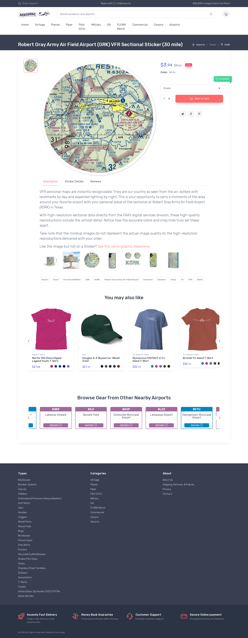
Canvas (22, 489)
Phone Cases (25, 540)
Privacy (167, 489)
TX (182, 279)
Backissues (24, 479)
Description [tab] (50, 181)
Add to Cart (199, 98)
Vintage (40, 24)
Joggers (22, 517)
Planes (55, 24)
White (200, 279)
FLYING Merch (121, 26)
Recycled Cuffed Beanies (32, 554)
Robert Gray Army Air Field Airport (121, 279)
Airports (174, 24)
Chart (56, 279)
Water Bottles (26, 596)
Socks (21, 563)
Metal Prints (25, 521)
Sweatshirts (25, 577)
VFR (190, 279)
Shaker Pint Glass (28, 558)
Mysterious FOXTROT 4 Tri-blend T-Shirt (149, 360)
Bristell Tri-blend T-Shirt (198, 358)
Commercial (140, 24)
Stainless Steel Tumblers (32, 568)
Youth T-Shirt (38, 354)
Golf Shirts (24, 503)
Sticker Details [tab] (74, 181)
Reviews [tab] (95, 181)
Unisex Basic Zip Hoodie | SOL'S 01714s (39, 591)
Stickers (161, 279)
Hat (84, 354)
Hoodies (22, 512)
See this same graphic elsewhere (123, 246)
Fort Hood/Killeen (72, 279)
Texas (173, 279)
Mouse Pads (24, 526)
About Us (168, 479)
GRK (87, 279)
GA (109, 24)
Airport (44, 279)
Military (96, 24)
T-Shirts (22, 582)
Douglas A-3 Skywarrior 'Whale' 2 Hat (101, 360)
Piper (69, 24)
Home (25, 24)
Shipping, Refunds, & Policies (178, 484)
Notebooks (24, 535)
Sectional (148, 279)
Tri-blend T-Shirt (141, 354)
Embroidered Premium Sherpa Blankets (40, 498)
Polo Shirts (24, 545)
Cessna (158, 24)
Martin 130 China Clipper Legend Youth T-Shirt (47, 360)
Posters (22, 549)
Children (22, 493)
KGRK (225, 44)
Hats (20, 507)
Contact (167, 493)
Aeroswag (59, 632)
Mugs (21, 531)
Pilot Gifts (82, 26)
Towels (22, 586)
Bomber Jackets (27, 484)
